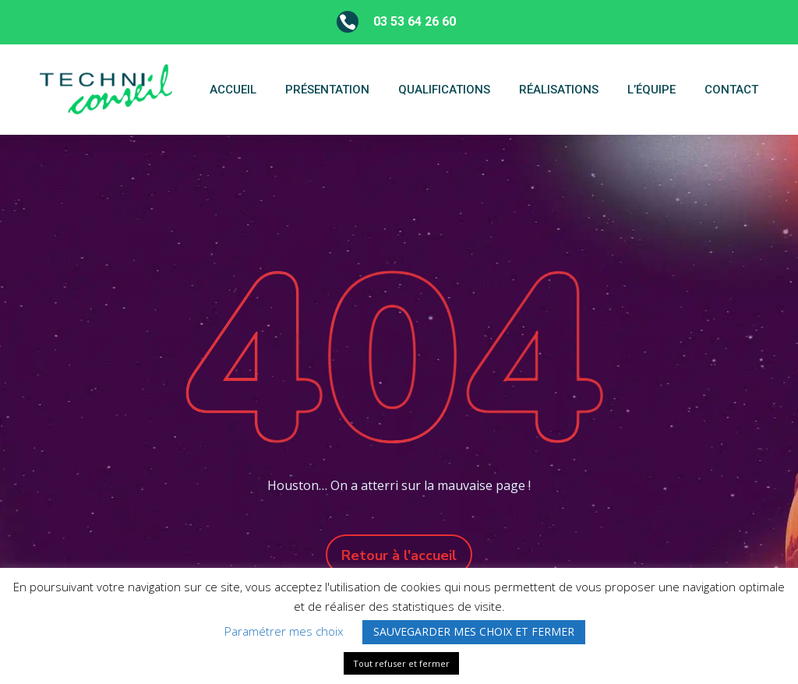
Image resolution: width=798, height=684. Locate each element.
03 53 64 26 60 (414, 21)
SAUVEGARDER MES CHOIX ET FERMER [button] (473, 631)
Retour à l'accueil (399, 555)
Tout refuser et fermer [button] (401, 663)
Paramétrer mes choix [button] (283, 631)
